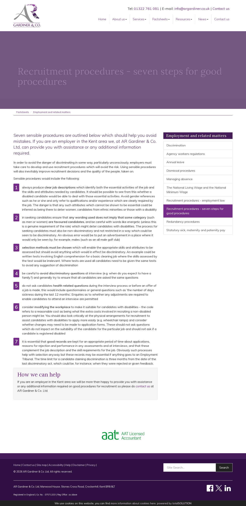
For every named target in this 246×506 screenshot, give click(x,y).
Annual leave (175, 162)
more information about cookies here (133, 503)
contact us (143, 386)
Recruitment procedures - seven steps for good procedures (195, 211)
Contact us (221, 8)
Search (224, 467)
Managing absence (179, 179)
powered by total (174, 503)
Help (68, 464)
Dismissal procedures (180, 170)
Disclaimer (78, 464)
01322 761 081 (146, 8)
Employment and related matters (52, 112)
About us (119, 19)
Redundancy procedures (183, 222)
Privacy (91, 464)
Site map (42, 464)
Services (139, 19)
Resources (184, 19)
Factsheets (161, 19)
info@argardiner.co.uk (192, 8)
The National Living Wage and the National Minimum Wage (196, 190)
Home (102, 19)
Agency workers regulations (185, 154)
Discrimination (176, 145)
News (203, 19)
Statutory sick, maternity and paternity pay (195, 230)
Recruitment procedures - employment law (195, 200)
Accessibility (56, 464)
